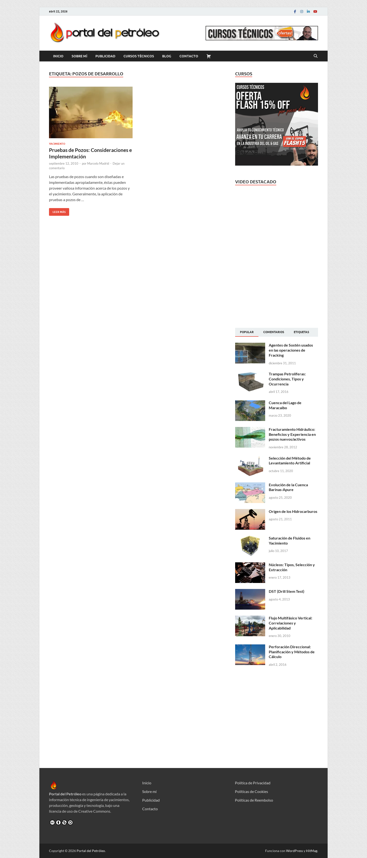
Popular (247, 332)
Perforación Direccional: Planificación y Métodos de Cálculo (292, 651)
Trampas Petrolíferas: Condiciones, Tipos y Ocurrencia (287, 379)
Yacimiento (57, 143)
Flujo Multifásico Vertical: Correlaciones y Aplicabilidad (290, 623)
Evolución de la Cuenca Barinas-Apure (288, 487)
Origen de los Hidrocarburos (293, 511)
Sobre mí (79, 56)
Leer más (57, 211)
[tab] (246, 332)
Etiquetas (301, 332)
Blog (166, 56)
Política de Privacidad (252, 782)
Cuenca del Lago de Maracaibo (285, 405)
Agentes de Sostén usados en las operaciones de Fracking (291, 350)
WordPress (294, 851)
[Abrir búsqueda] (315, 56)
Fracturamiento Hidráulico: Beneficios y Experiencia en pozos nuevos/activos (292, 434)
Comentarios (273, 332)
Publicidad (105, 56)
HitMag (311, 851)
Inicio (58, 56)
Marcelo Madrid (98, 163)
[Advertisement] (276, 284)
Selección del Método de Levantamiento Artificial (290, 460)
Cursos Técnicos (138, 56)
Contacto (188, 56)
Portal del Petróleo (91, 851)
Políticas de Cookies (251, 791)
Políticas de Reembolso (254, 800)
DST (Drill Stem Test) (286, 591)
